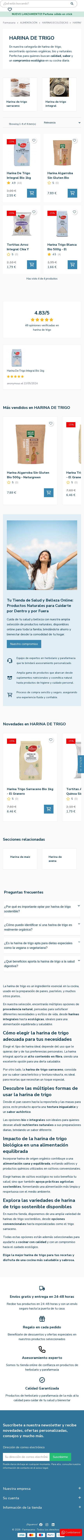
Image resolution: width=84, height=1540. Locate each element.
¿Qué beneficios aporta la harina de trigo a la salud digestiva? (42, 963)
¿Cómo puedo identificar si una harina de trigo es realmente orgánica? (42, 927)
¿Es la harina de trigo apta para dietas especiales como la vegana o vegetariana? (42, 945)
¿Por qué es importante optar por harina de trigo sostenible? (42, 908)
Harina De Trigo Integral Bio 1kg (25, 371)
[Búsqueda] (38, 3)
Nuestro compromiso (24, 644)
